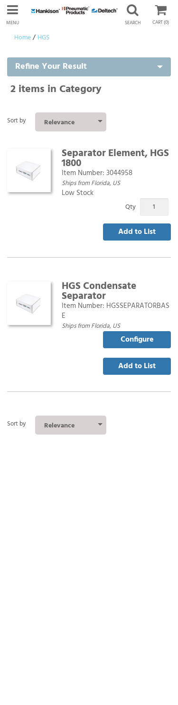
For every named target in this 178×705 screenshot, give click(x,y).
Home (22, 37)
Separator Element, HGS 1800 (115, 158)
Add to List (137, 232)
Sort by (16, 121)
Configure (137, 340)
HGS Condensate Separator (99, 291)
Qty (130, 207)
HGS (43, 37)
